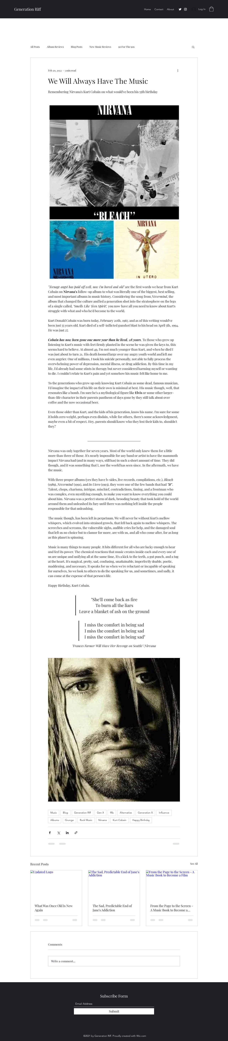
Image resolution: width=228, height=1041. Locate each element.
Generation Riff (27, 9)
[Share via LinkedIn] (67, 832)
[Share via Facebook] (49, 832)
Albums (54, 820)
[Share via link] (76, 832)
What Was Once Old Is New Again (54, 908)
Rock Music (86, 820)
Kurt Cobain (119, 820)
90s (112, 812)
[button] (211, 9)
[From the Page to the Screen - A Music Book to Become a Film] (172, 884)
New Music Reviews (100, 46)
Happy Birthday (141, 820)
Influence (164, 812)
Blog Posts (76, 46)
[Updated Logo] (56, 884)
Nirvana (102, 820)
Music (53, 812)
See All (194, 863)
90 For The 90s (126, 46)
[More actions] (178, 70)
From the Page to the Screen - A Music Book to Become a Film (171, 908)
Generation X (145, 812)
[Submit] (114, 1011)
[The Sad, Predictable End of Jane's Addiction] (114, 884)
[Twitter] (180, 9)
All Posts (35, 46)
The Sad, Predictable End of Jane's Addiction (112, 908)
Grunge (69, 820)
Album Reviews (55, 46)
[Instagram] (185, 9)
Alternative (126, 812)
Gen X (100, 812)
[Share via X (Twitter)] (58, 832)
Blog (65, 812)
